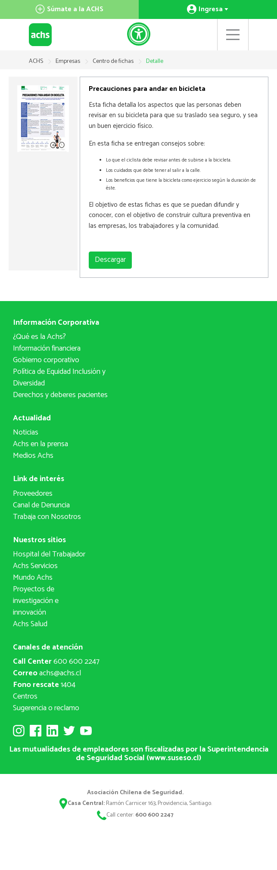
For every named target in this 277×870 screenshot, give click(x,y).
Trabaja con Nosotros (47, 516)
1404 (44, 684)
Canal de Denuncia (41, 505)
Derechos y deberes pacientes (60, 394)
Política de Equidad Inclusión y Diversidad (59, 377)
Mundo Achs (33, 577)
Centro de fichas (114, 61)
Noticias (25, 432)
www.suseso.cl (174, 758)
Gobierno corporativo (46, 360)
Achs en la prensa (40, 444)
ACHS (36, 61)
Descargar (110, 260)
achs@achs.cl (47, 673)
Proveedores (33, 493)
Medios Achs (33, 455)
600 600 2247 (56, 661)
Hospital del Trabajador (49, 554)
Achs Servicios (35, 565)
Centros (25, 696)
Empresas (68, 61)
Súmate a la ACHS (69, 9)
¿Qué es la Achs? (39, 336)
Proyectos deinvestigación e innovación (36, 601)
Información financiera (47, 348)
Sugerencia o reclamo (46, 708)
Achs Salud (30, 624)
